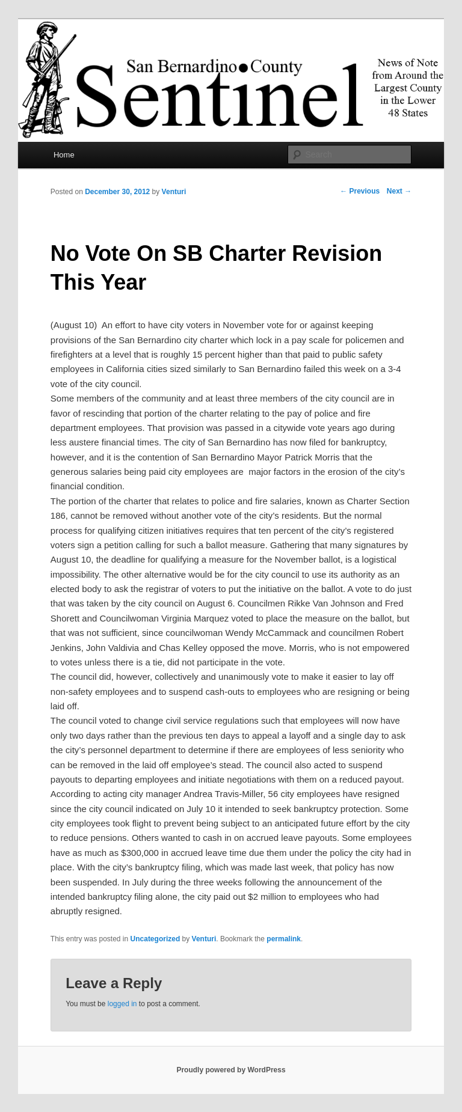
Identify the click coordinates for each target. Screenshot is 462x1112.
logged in (122, 1004)
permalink (283, 939)
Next (399, 191)
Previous (360, 191)
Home (64, 154)
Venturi (174, 192)
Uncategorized (155, 939)
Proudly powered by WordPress (230, 1070)
